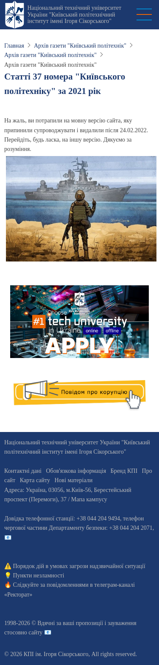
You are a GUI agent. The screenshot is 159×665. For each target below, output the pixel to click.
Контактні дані (23, 471)
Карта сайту (35, 480)
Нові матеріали (73, 480)
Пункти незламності (38, 575)
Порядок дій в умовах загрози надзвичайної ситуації (79, 566)
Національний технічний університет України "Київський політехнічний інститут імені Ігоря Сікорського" (74, 14)
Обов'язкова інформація (76, 471)
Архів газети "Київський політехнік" (80, 46)
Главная (14, 46)
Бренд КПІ (124, 471)
